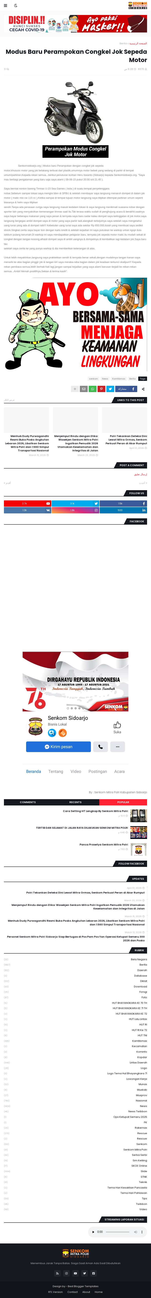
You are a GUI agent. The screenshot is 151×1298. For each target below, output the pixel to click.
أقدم (8, 483)
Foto (75, 998)
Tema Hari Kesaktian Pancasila (75, 1188)
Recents (75, 802)
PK (75, 1123)
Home (99, 1292)
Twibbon (75, 1204)
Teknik (75, 1182)
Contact (72, 1292)
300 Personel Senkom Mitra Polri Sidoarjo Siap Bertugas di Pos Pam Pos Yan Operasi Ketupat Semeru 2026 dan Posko (76, 938)
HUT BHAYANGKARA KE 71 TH (75, 1008)
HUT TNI (75, 1036)
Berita (123, 43)
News (105, 378)
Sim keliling (75, 1161)
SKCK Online (75, 1166)
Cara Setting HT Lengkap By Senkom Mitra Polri (95, 811)
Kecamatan (75, 1046)
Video (75, 1209)
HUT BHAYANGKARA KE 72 (75, 1014)
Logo (75, 1068)
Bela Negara (75, 959)
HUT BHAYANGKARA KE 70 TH (75, 1003)
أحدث (142, 483)
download (75, 987)
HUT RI (75, 1025)
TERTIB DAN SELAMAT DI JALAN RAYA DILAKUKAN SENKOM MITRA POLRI (82, 828)
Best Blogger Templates (83, 1286)
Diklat (75, 981)
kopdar (75, 1057)
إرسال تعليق (140, 474)
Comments (28, 802)
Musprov (75, 1095)
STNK (75, 1177)
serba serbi (75, 1155)
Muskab (75, 1090)
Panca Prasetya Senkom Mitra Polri (104, 844)
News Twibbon (75, 1112)
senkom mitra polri (75, 1150)
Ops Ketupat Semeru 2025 (75, 1117)
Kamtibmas (118, 378)
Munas (75, 1084)
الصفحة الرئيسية (138, 43)
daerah (75, 970)
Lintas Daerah (75, 1063)
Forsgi (75, 992)
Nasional (75, 1101)
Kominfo (75, 1052)
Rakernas (75, 1128)
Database (75, 976)
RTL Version (55, 1292)
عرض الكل (9, 400)
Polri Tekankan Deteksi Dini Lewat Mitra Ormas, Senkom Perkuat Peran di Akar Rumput (126, 439)
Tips (75, 1199)
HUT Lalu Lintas (75, 1019)
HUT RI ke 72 (75, 1030)
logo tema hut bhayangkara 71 (75, 1074)
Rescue (75, 1133)
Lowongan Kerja (75, 1079)
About (86, 1292)
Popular (123, 802)
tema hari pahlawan (75, 1193)
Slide (75, 1171)
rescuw (75, 1139)
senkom (93, 378)
